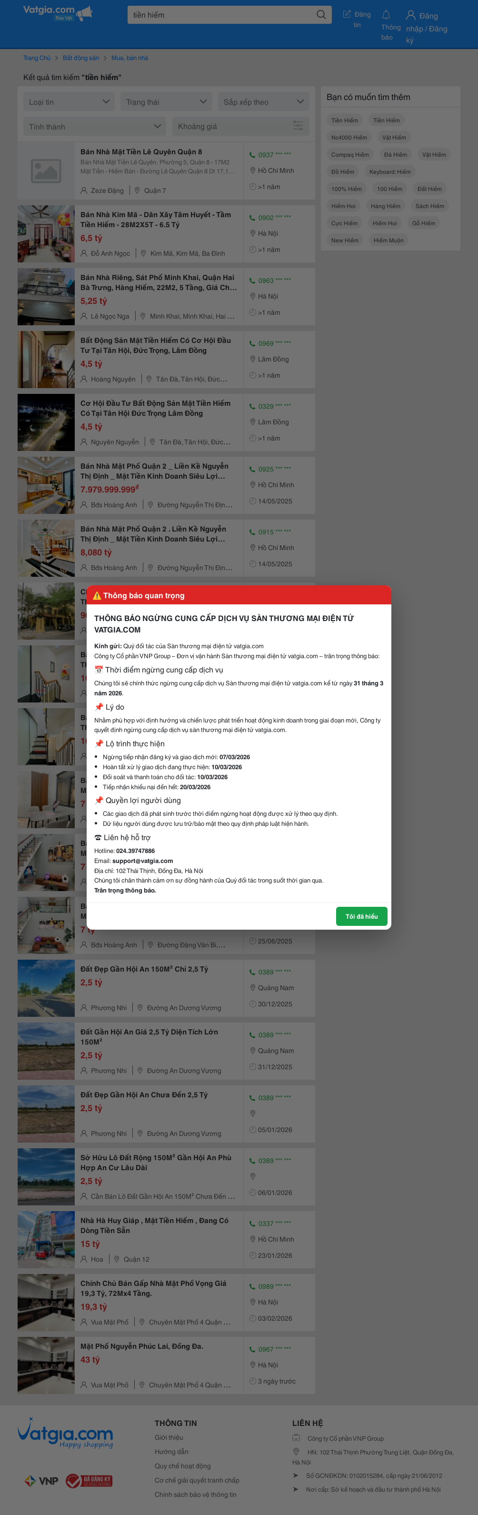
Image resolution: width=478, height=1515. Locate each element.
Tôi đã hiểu (362, 916)
